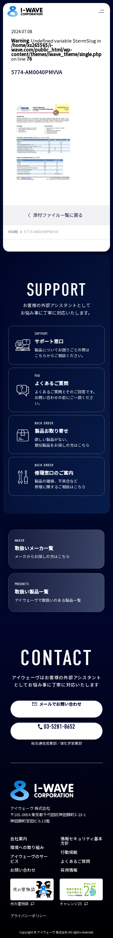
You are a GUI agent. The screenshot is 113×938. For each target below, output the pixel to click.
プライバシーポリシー (28, 915)
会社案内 (18, 838)
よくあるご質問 (75, 861)
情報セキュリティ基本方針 (81, 840)
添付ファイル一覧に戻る (54, 215)
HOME (13, 231)
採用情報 (69, 870)
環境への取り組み (27, 847)
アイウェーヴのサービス (29, 858)
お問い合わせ (23, 870)
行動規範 (69, 852)
